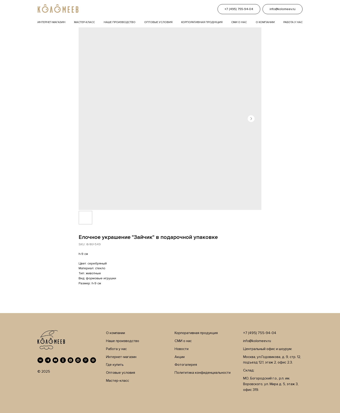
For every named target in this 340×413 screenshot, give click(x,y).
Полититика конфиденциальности (203, 372)
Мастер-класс (84, 22)
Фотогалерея (186, 364)
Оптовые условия (158, 22)
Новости (182, 349)
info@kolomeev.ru (257, 341)
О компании (265, 22)
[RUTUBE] (93, 360)
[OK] (63, 360)
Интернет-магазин (51, 22)
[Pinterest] (85, 360)
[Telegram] (48, 360)
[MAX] (78, 360)
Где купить (115, 364)
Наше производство (119, 22)
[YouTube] (55, 360)
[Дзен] (70, 360)
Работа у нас (293, 22)
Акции (180, 357)
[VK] (40, 360)
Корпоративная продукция (202, 22)
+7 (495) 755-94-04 (259, 333)
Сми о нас (239, 22)
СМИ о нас (183, 341)
